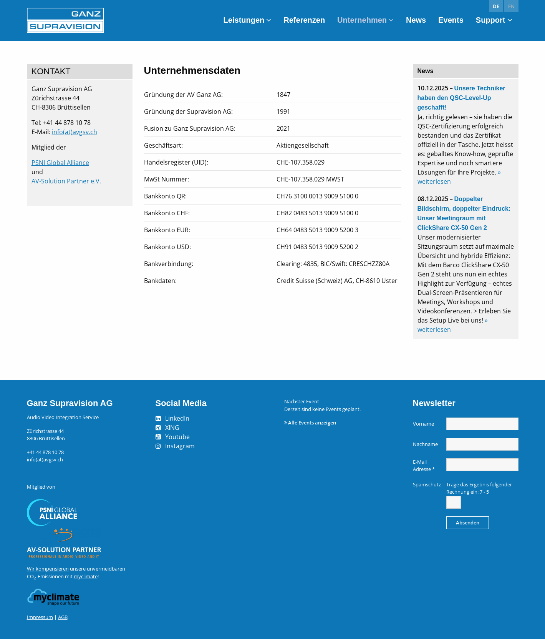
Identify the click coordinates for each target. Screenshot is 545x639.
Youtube (177, 437)
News (416, 20)
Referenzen (304, 20)
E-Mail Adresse (424, 465)
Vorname (423, 423)
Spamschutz (427, 484)
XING (172, 427)
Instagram (180, 446)
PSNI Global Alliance (60, 162)
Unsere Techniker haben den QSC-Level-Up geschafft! (461, 98)
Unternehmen (362, 20)
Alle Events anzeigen (312, 422)
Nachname (425, 444)
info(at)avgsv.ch (74, 132)
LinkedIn (177, 418)
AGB (63, 617)
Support (490, 20)
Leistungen (244, 20)
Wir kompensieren (48, 568)
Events (451, 20)
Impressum (40, 617)
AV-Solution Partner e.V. (66, 181)
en (511, 6)
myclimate (86, 576)
